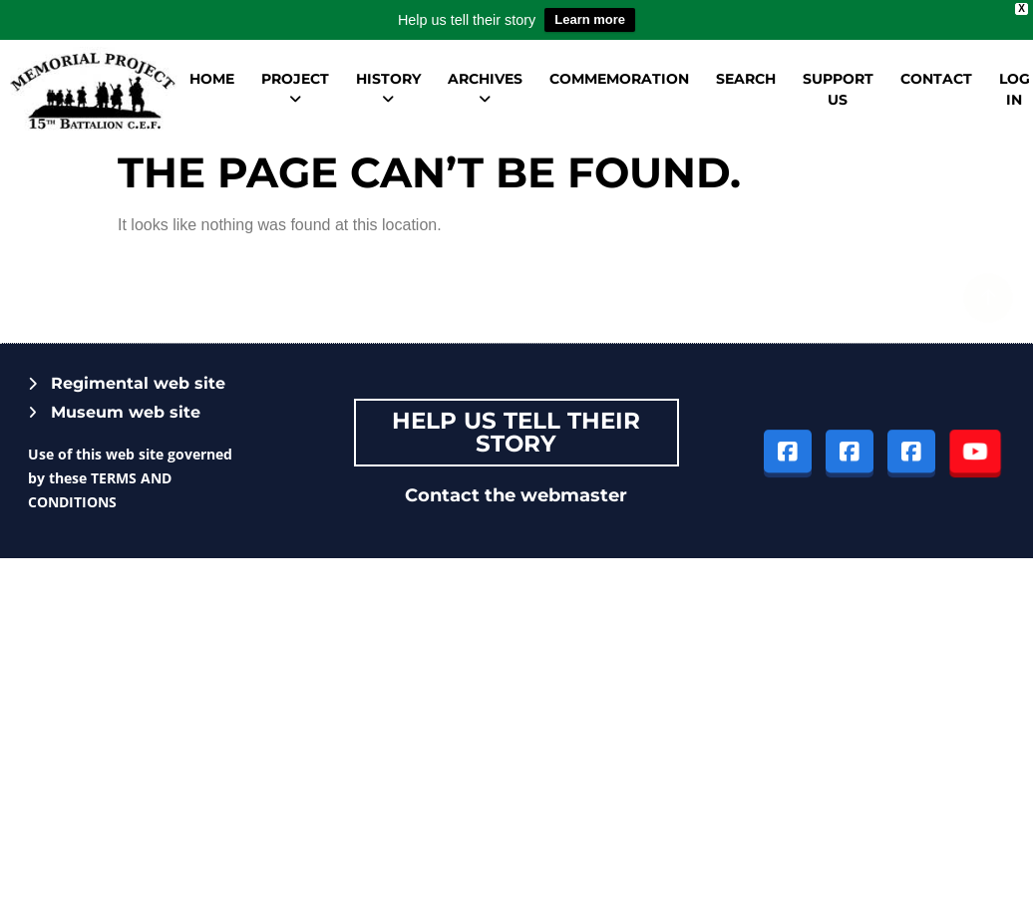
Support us (838, 89)
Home (211, 79)
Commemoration (619, 79)
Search (746, 79)
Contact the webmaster (516, 495)
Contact (936, 79)
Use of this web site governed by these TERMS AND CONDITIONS (130, 478)
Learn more (589, 19)
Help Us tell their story (516, 432)
